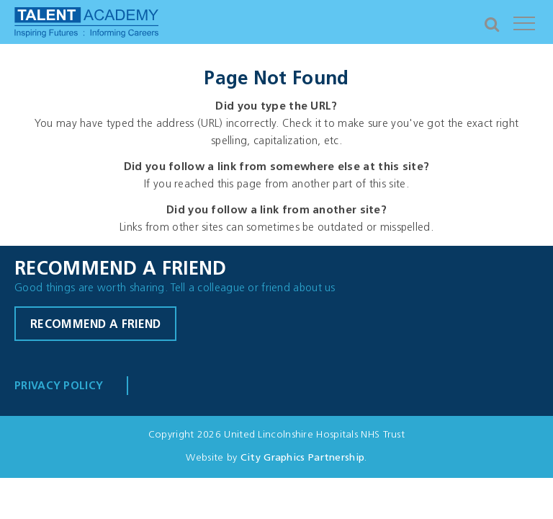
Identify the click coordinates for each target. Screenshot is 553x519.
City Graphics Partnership (302, 458)
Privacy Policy (58, 386)
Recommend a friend (95, 325)
